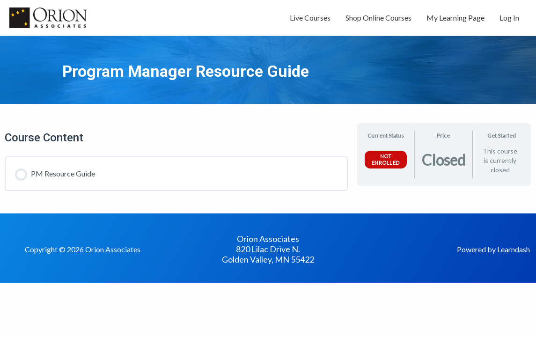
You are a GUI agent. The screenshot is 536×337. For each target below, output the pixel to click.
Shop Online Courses (378, 17)
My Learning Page (455, 17)
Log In (509, 17)
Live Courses (310, 17)
